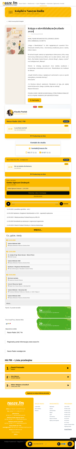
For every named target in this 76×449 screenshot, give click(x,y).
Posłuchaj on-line (38, 136)
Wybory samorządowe (54, 420)
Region (51, 412)
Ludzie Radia (37, 406)
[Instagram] (16, 434)
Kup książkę (34, 100)
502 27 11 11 (32, 152)
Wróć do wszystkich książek (15, 21)
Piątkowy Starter (67, 426)
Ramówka (50, 3)
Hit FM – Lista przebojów (18, 360)
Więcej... (38, 230)
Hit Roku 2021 (67, 416)
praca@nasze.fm (17, 429)
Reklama (36, 410)
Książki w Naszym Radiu (69, 424)
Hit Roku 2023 (67, 412)
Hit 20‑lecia (66, 420)
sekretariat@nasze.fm (19, 415)
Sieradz (51, 408)
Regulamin (20, 441)
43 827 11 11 (46, 152)
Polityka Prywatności (10, 441)
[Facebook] (14, 434)
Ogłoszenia (56, 3)
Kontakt (62, 3)
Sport (37, 3)
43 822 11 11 (12, 419)
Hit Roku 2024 (67, 410)
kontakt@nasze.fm (39, 148)
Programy (43, 3)
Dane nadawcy (16, 432)
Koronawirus (52, 416)
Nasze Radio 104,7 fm (15, 332)
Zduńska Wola (53, 410)
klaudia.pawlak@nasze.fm (20, 114)
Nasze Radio (23, 3)
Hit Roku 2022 (67, 414)
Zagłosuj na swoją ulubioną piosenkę (38, 393)
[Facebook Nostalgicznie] (15, 434)
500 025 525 (14, 427)
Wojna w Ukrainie (53, 418)
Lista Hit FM (66, 406)
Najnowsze (52, 406)
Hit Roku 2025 (67, 408)
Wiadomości (32, 3)
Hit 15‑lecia (66, 422)
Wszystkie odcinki (38, 196)
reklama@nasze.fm (21, 419)
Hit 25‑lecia (66, 418)
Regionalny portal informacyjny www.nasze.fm (23, 342)
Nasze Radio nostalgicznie (16, 351)
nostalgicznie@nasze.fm (24, 427)
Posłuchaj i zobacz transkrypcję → (37, 193)
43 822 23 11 (9, 415)
